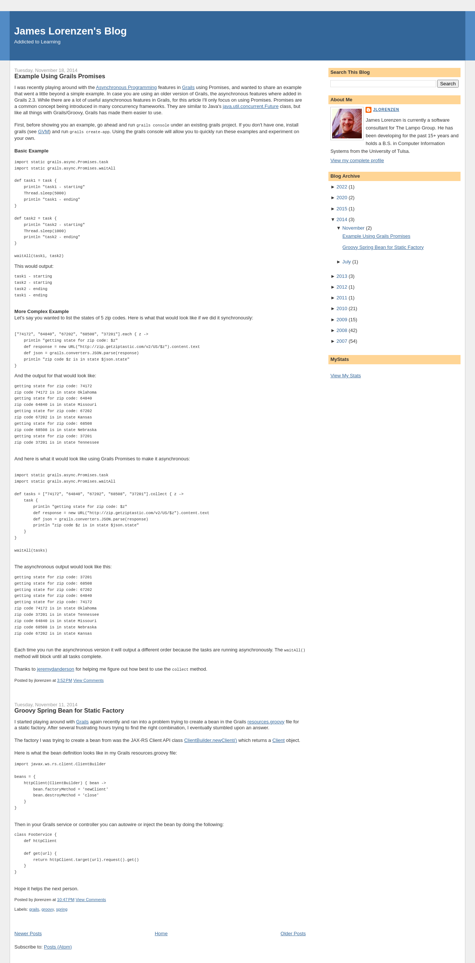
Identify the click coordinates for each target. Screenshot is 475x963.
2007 (342, 341)
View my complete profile (357, 160)
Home (161, 932)
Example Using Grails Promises (59, 76)
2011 (342, 297)
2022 (342, 187)
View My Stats (345, 375)
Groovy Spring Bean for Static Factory (69, 709)
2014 (342, 219)
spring (62, 908)
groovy (48, 908)
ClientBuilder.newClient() (210, 739)
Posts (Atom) (58, 945)
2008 (342, 330)
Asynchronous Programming (126, 87)
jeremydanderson (55, 668)
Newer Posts (28, 932)
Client (278, 739)
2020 (342, 197)
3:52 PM (64, 679)
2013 (342, 276)
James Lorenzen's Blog (70, 31)
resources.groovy (266, 720)
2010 (342, 308)
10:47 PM (66, 898)
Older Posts (293, 932)
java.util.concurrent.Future (250, 106)
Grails (188, 87)
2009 (342, 319)
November (353, 228)
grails (34, 908)
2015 (342, 208)
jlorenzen (386, 110)
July (346, 261)
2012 (342, 287)
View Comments (88, 679)
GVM (43, 131)
